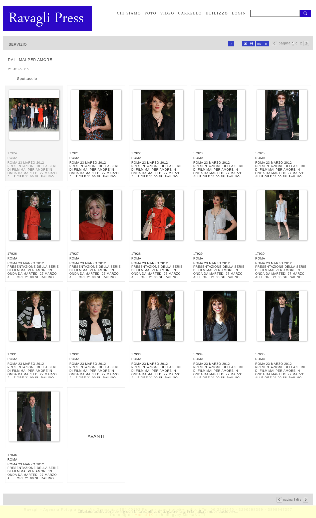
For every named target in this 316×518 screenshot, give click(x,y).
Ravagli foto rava (48, 18)
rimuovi (213, 512)
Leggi (182, 512)
